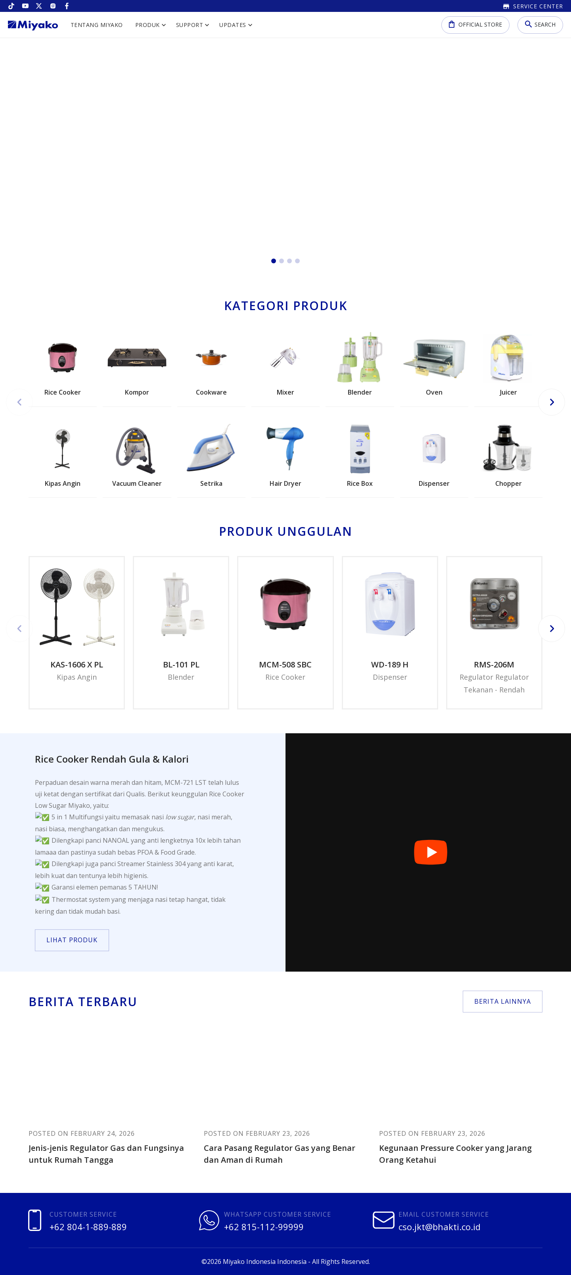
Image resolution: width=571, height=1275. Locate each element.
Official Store (475, 24)
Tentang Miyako (97, 25)
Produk (147, 25)
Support (189, 25)
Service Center (533, 6)
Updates (232, 25)
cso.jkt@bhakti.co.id (440, 1227)
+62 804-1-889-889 (88, 1227)
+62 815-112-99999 (264, 1227)
